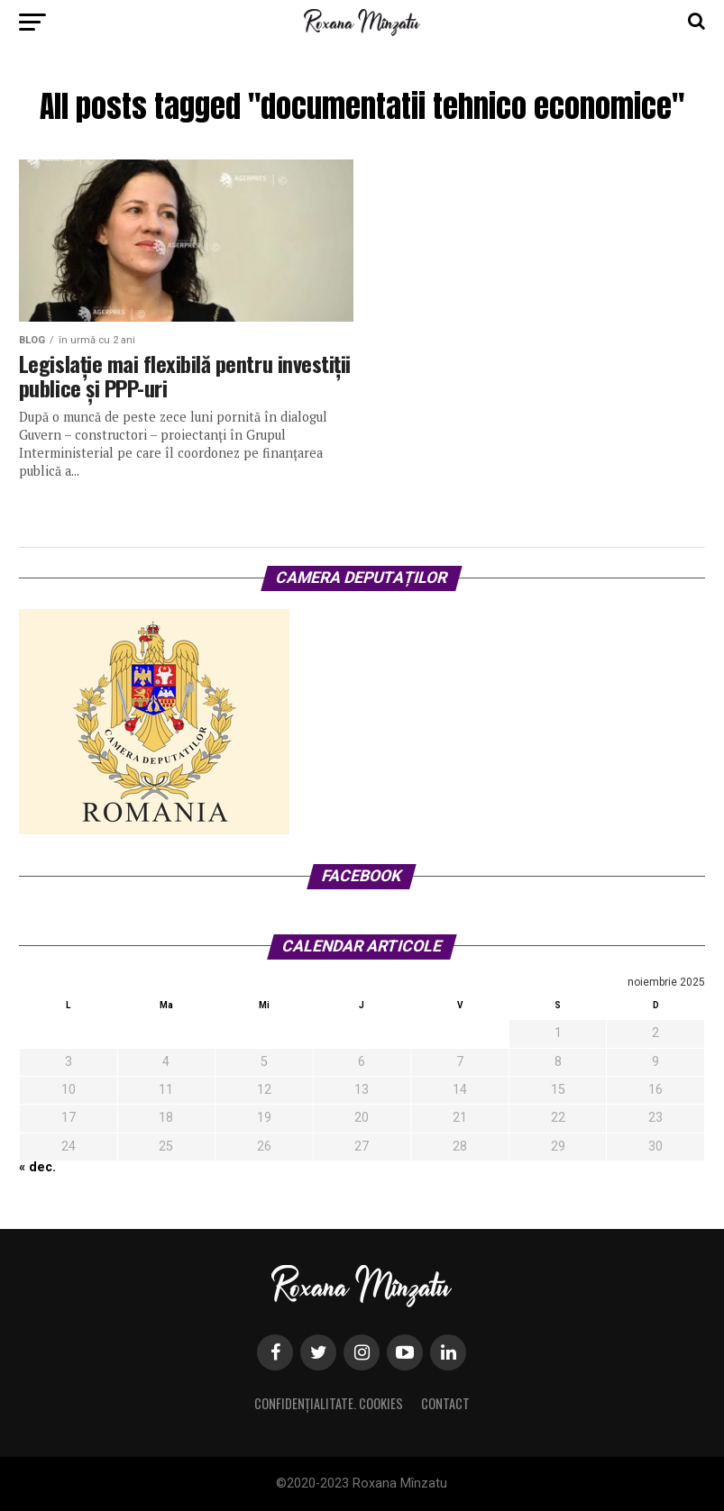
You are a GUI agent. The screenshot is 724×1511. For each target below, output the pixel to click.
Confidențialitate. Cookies (328, 1403)
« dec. (37, 1167)
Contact (445, 1403)
